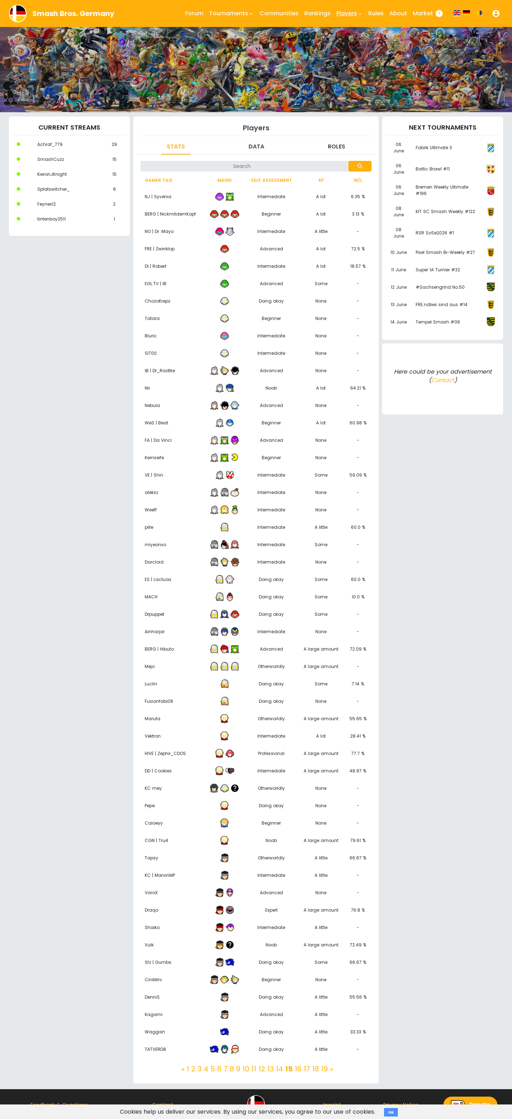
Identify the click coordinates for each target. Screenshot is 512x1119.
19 (324, 1069)
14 (279, 1069)
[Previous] (183, 1069)
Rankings (317, 13)
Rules (376, 13)
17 (307, 1069)
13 (270, 1069)
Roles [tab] (336, 146)
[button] (496, 13)
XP (321, 180)
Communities (279, 13)
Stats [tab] (176, 146)
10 (245, 1069)
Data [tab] (256, 146)
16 (298, 1069)
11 (253, 1069)
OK (391, 1112)
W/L (358, 180)
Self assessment (271, 180)
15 (289, 1069)
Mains (224, 180)
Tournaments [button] (231, 13)
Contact (442, 380)
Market (428, 13)
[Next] (331, 1069)
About (398, 13)
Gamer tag (158, 180)
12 (261, 1069)
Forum (194, 13)
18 (315, 1069)
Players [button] (349, 13)
